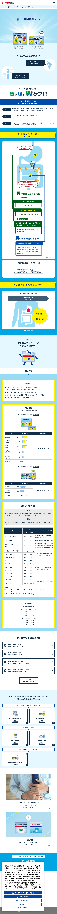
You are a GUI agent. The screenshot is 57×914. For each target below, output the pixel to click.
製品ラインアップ (13, 7)
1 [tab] (25, 330)
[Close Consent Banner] (23, 904)
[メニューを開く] (54, 2)
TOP (3, 7)
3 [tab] (32, 330)
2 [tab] (28, 330)
